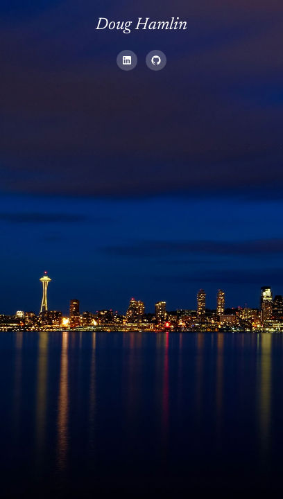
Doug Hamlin (141, 25)
